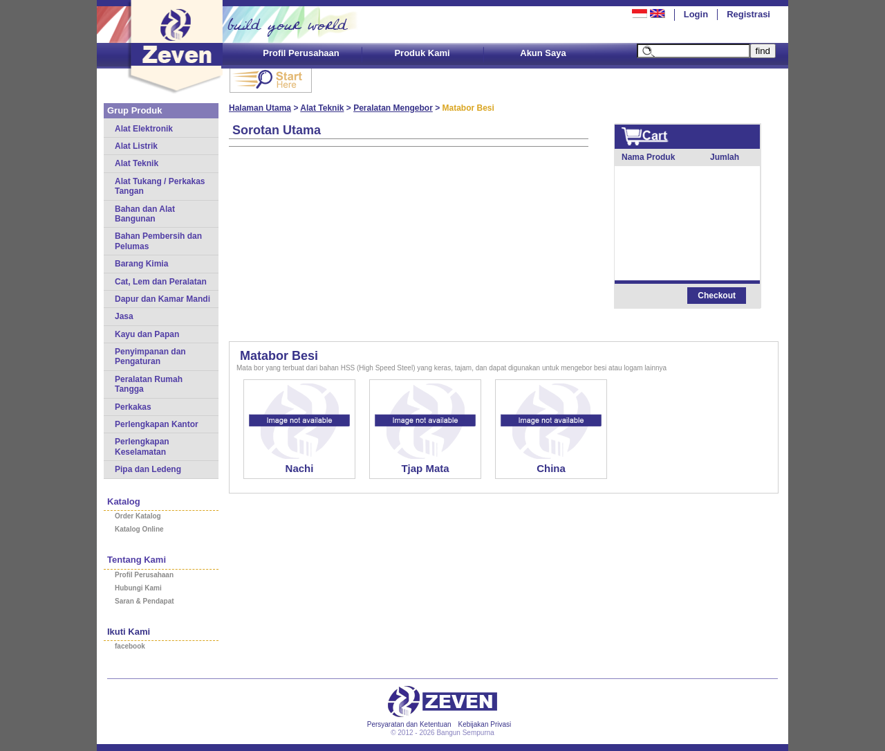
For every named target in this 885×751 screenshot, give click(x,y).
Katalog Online (139, 529)
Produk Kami (421, 53)
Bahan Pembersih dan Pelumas (158, 241)
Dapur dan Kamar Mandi (162, 299)
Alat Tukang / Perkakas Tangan (160, 186)
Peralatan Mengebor (393, 108)
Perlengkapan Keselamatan (142, 446)
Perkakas (133, 407)
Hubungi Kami (138, 588)
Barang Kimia (141, 264)
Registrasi (748, 14)
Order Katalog (138, 516)
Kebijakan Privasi (485, 724)
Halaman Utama (260, 108)
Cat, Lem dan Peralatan (161, 282)
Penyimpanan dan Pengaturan (150, 356)
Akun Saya (543, 53)
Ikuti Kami (128, 631)
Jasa (124, 316)
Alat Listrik (136, 146)
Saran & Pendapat (144, 601)
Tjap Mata (425, 468)
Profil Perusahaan (301, 53)
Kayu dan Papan (147, 334)
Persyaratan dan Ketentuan (409, 724)
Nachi (300, 468)
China (551, 468)
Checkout (717, 295)
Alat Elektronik (144, 129)
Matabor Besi (279, 356)
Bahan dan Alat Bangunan (145, 214)
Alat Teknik (136, 163)
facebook (130, 646)
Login (696, 14)
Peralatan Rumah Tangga (149, 384)
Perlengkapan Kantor (156, 424)
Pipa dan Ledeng (148, 469)
